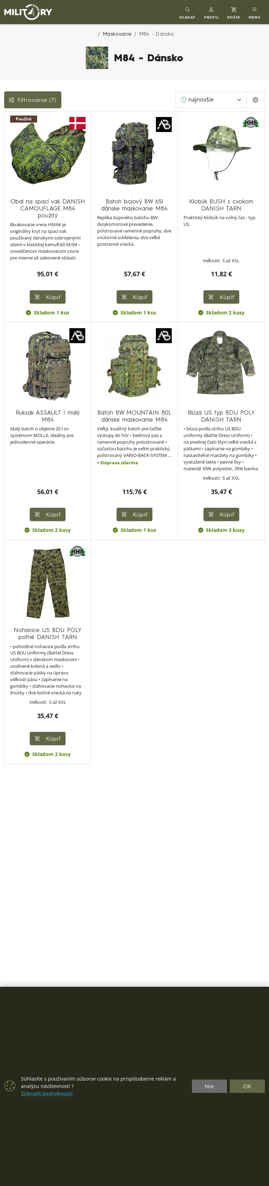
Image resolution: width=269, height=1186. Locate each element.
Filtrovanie (33, 100)
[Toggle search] (187, 12)
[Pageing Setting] (255, 100)
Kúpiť (221, 296)
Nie (209, 1086)
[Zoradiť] (211, 99)
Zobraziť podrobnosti (47, 1093)
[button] (211, 12)
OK (247, 1086)
